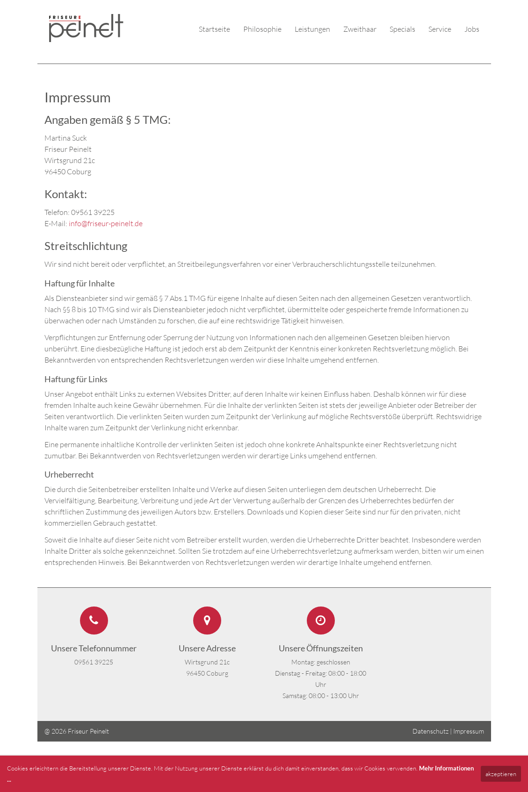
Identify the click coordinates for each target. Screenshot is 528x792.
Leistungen (312, 29)
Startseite (214, 29)
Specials (402, 29)
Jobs (471, 29)
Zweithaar (359, 29)
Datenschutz (430, 731)
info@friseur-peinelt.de (106, 223)
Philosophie (262, 29)
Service (439, 29)
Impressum (468, 731)
